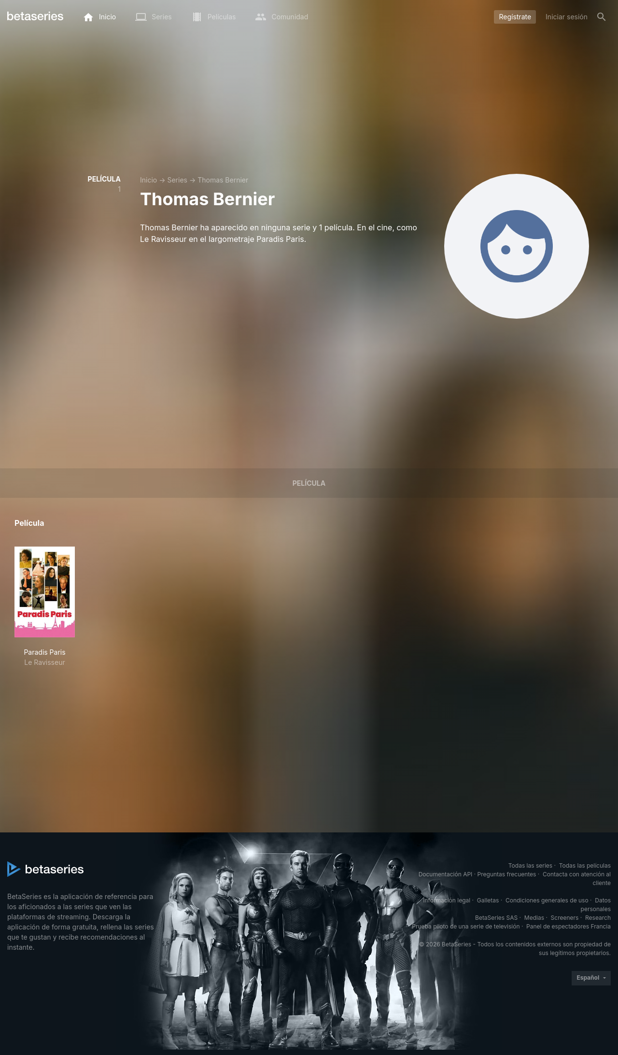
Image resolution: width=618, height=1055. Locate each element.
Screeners (565, 917)
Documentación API (446, 874)
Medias (534, 917)
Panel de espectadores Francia (568, 926)
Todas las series (530, 865)
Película (309, 483)
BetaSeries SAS (496, 917)
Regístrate (515, 17)
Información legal (446, 900)
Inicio (148, 180)
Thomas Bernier (222, 180)
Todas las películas (585, 865)
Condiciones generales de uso (547, 900)
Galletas (488, 900)
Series (177, 180)
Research (598, 917)
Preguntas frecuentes (507, 874)
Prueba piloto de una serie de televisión (466, 926)
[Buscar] (601, 17)
